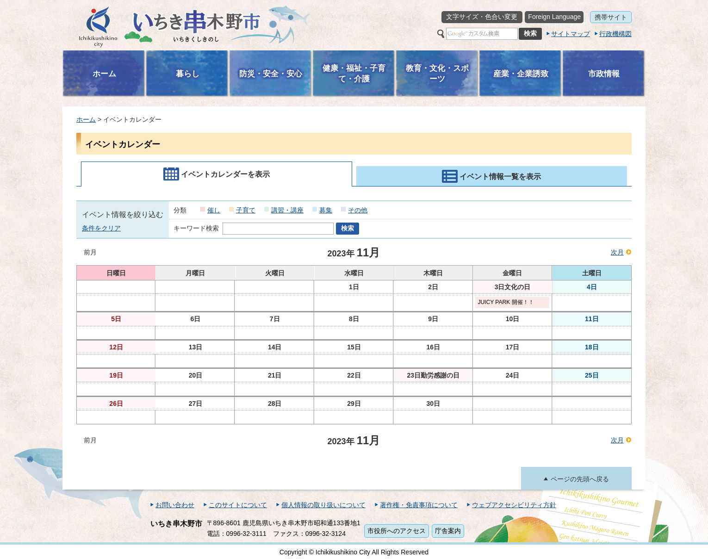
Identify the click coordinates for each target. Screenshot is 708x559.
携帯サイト (611, 17)
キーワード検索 (196, 228)
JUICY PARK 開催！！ (506, 302)
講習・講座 (287, 210)
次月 (617, 252)
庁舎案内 (448, 530)
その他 (357, 210)
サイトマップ (570, 33)
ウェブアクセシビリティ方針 (514, 505)
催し (213, 210)
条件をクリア (101, 228)
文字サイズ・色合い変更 (481, 16)
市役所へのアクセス (396, 530)
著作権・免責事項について (419, 505)
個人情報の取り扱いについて (323, 505)
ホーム (86, 119)
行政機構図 (615, 33)
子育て (245, 210)
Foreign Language (554, 16)
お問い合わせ (174, 505)
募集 (325, 210)
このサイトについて (238, 505)
